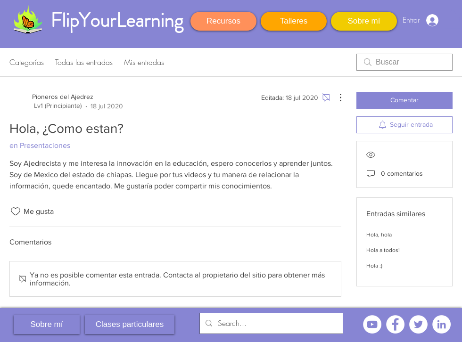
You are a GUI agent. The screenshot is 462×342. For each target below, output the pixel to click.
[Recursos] (223, 21)
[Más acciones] (335, 97)
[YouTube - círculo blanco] (372, 324)
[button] (453, 19)
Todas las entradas (84, 62)
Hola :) (374, 265)
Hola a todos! (383, 250)
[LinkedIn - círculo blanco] (441, 324)
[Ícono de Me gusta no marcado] (15, 211)
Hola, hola (379, 234)
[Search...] (270, 323)
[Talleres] (294, 21)
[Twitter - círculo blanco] (418, 324)
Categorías (26, 62)
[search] (404, 62)
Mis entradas (144, 62)
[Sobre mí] (364, 21)
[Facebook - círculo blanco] (395, 324)
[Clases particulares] (129, 324)
